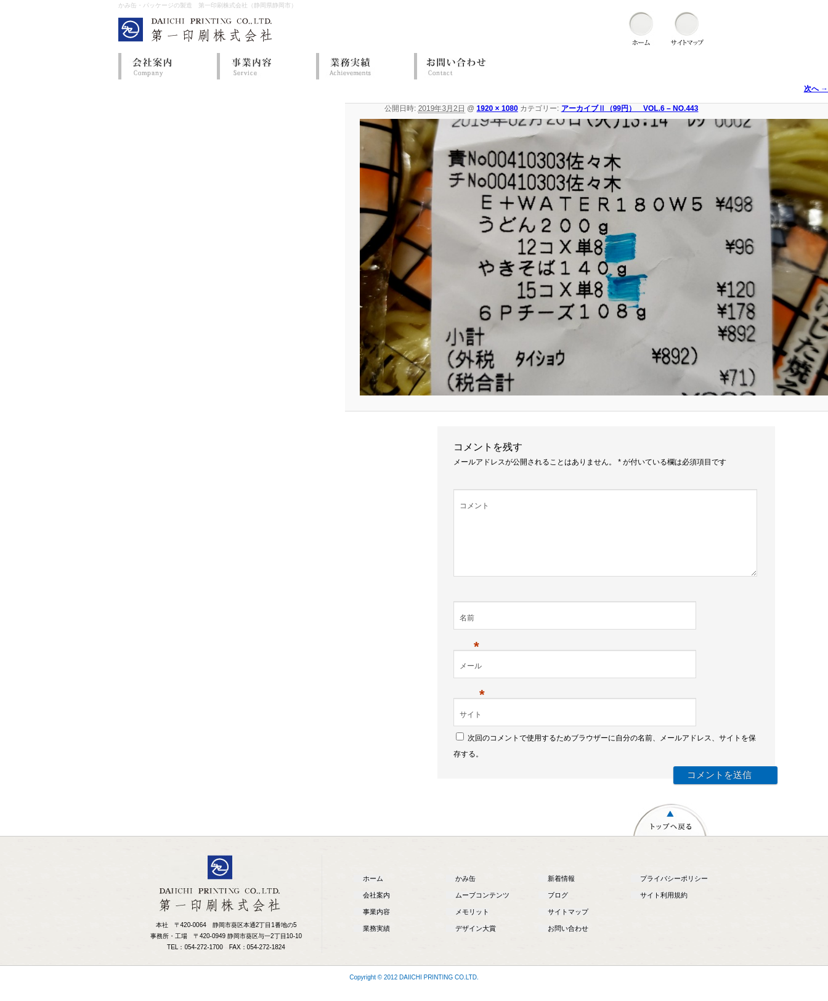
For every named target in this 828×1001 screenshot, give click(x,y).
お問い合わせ (460, 66)
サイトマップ (568, 926)
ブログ (558, 910)
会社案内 (164, 66)
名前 (469, 633)
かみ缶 (465, 893)
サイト (471, 729)
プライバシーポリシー (674, 893)
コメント (474, 505)
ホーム (373, 893)
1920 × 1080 (497, 108)
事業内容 (263, 66)
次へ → (816, 88)
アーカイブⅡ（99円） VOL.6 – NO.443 (630, 108)
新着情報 (561, 893)
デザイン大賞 (475, 943)
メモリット (472, 926)
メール (472, 681)
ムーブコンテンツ (482, 910)
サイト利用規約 (664, 910)
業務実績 (361, 66)
